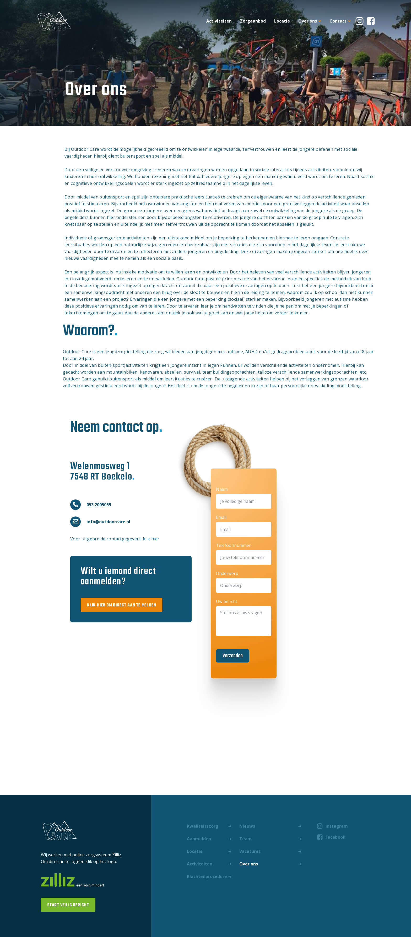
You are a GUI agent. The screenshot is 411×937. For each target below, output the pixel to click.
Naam (222, 489)
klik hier (151, 539)
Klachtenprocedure (207, 876)
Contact (340, 21)
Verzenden (233, 656)
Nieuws (247, 826)
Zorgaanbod (253, 21)
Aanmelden (199, 839)
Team (245, 839)
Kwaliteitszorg (202, 826)
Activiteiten (219, 21)
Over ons (309, 21)
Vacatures (250, 851)
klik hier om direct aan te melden (121, 605)
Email (221, 517)
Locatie (282, 21)
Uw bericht (226, 601)
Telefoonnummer (233, 545)
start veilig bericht (68, 905)
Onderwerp (227, 573)
